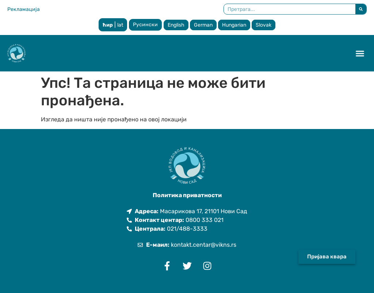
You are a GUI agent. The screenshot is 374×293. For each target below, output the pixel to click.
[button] (360, 53)
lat (120, 25)
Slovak (263, 25)
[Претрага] (360, 9)
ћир (108, 25)
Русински (145, 25)
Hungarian (234, 25)
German (203, 25)
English (176, 25)
